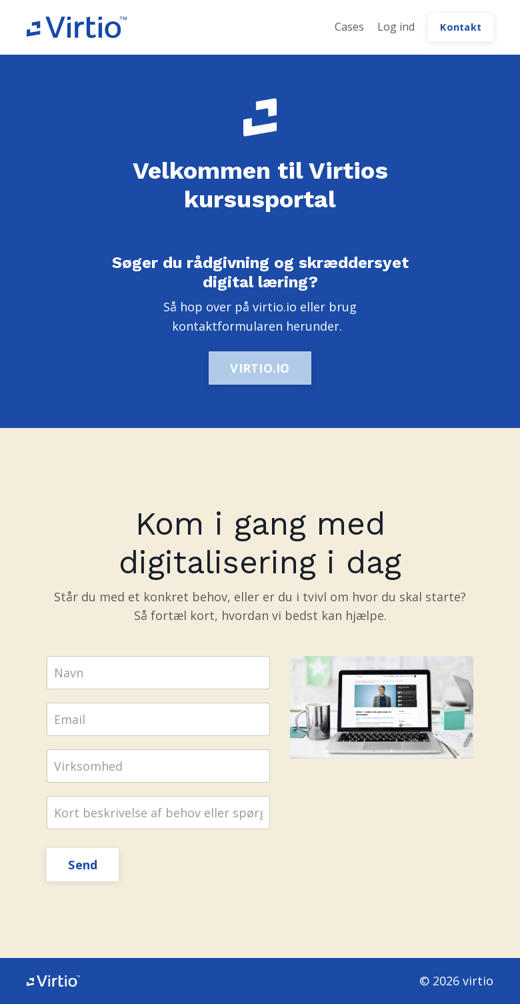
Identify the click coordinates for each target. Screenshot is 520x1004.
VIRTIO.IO (259, 368)
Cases (349, 26)
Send (82, 865)
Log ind (396, 26)
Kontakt (460, 27)
